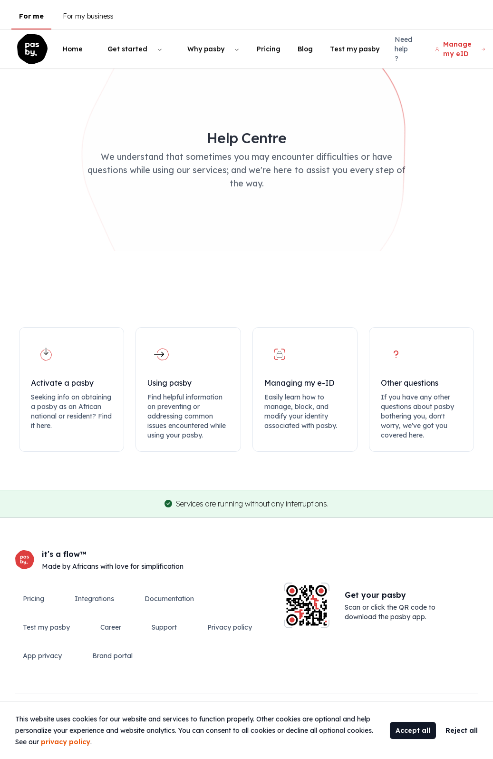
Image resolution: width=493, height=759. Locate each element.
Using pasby (169, 383)
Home (73, 49)
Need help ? (403, 49)
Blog (305, 49)
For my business (88, 16)
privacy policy (65, 742)
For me (31, 16)
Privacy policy (229, 627)
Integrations (94, 598)
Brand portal (112, 656)
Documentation (169, 598)
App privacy (42, 656)
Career (110, 627)
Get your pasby (375, 595)
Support (164, 627)
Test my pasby (354, 49)
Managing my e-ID (299, 383)
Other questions (409, 383)
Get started (127, 49)
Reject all (461, 730)
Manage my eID (460, 49)
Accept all (413, 730)
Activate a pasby (62, 383)
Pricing (268, 49)
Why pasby (205, 49)
